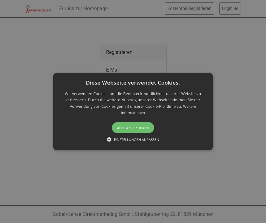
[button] (133, 111)
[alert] (133, 111)
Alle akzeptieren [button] (133, 127)
